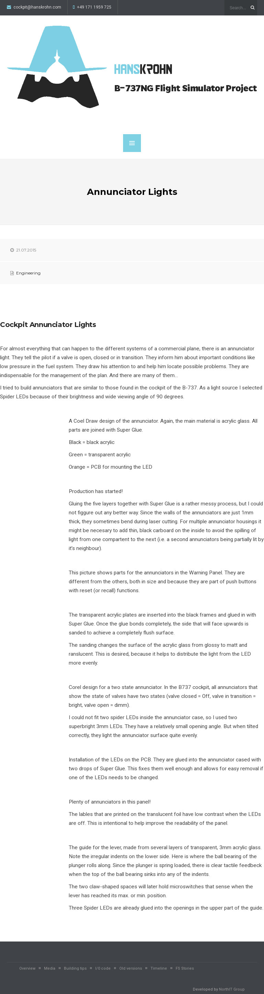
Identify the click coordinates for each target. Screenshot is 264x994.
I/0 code (103, 968)
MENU (132, 143)
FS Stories (185, 968)
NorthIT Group (232, 989)
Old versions (130, 968)
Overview (27, 968)
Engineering (28, 273)
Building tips (75, 968)
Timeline (159, 968)
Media (49, 968)
